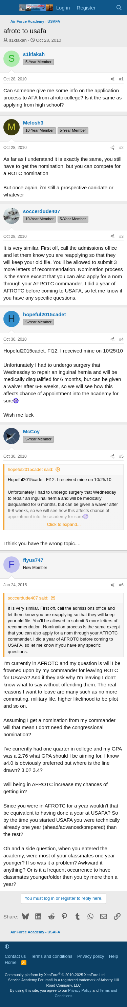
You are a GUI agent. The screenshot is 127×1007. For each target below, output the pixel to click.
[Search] (119, 7)
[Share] (112, 79)
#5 (121, 456)
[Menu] (9, 8)
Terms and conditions (51, 956)
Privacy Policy (79, 990)
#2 (121, 147)
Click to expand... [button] (64, 524)
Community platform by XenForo (55, 975)
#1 (121, 79)
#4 (121, 339)
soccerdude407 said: (28, 598)
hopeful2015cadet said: (30, 469)
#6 (121, 585)
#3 (121, 236)
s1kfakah (18, 40)
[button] (6, 946)
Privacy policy (90, 956)
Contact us (15, 956)
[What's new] (105, 7)
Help (113, 956)
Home (11, 962)
